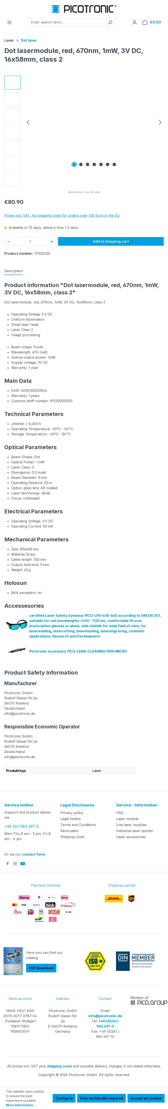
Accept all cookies (146, 1098)
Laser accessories (131, 837)
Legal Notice (70, 819)
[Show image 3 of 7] (87, 164)
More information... (21, 1105)
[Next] (160, 122)
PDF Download (41, 968)
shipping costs (59, 1066)
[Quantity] (30, 241)
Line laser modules (131, 825)
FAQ (119, 813)
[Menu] (9, 22)
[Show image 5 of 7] (101, 164)
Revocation (69, 831)
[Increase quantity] (52, 241)
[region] (84, 131)
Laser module (127, 819)
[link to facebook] (7, 863)
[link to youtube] (22, 863)
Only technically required (101, 1098)
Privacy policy (71, 813)
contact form (33, 854)
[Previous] (28, 122)
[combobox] (67, 22)
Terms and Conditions (78, 825)
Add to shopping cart (111, 241)
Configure (64, 1098)
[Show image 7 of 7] (114, 164)
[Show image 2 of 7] (81, 164)
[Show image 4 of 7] (94, 164)
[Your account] (134, 22)
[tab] (13, 271)
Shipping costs (72, 837)
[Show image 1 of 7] (74, 164)
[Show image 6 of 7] (107, 164)
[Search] (110, 22)
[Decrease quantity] (8, 241)
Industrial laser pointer (134, 831)
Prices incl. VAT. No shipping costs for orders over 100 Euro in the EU (62, 215)
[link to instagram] (15, 863)
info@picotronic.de (105, 1016)
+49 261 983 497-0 (21, 826)
